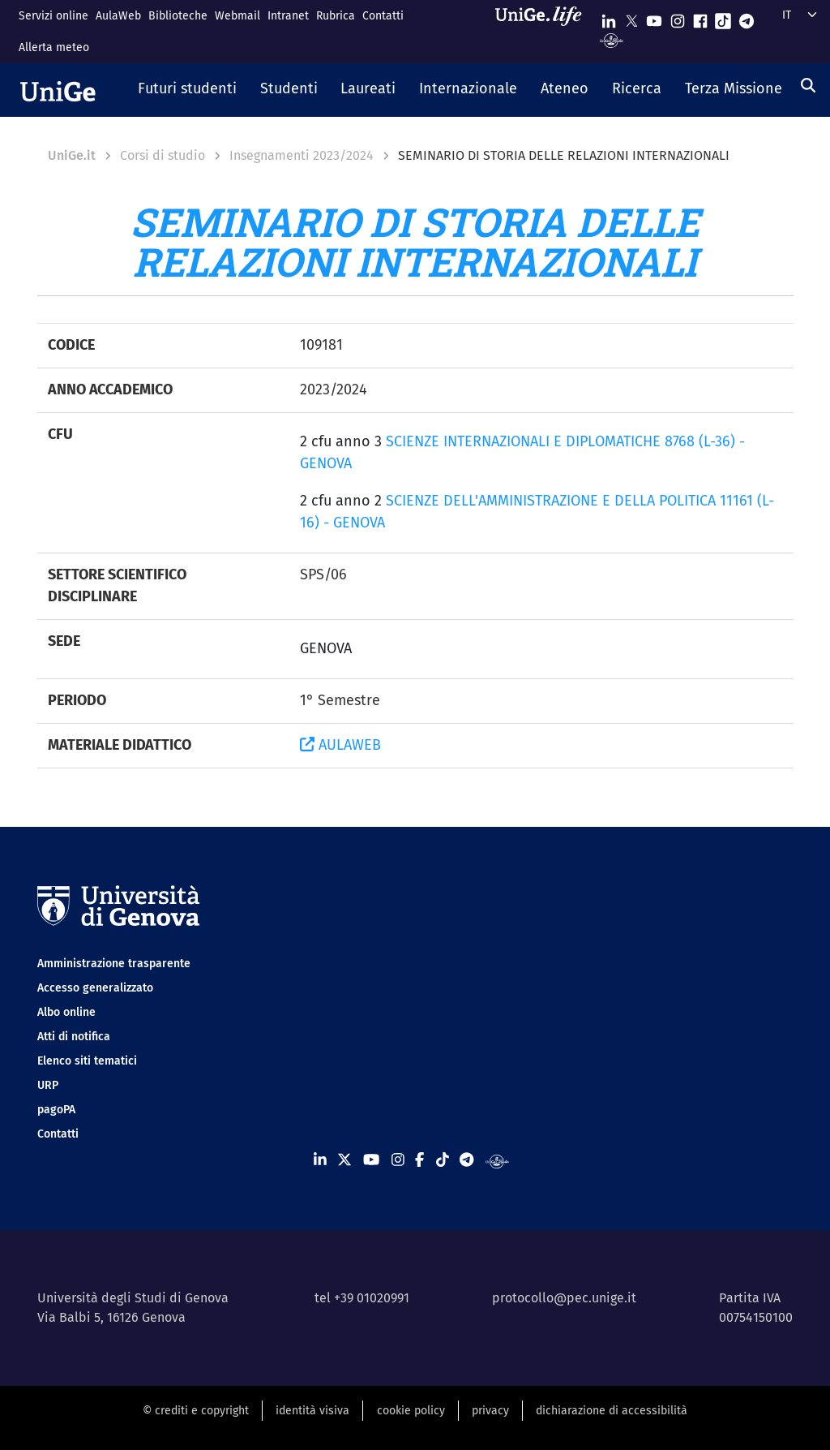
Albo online (66, 1012)
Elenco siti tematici (87, 1061)
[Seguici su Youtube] (654, 17)
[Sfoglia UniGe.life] (544, 31)
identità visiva (312, 1411)
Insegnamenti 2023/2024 (301, 155)
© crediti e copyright (196, 1411)
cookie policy (411, 1411)
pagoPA (56, 1110)
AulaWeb (118, 16)
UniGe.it (72, 155)
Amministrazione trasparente (113, 963)
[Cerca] (808, 85)
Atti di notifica (73, 1036)
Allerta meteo (54, 47)
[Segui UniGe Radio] (611, 39)
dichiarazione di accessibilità (611, 1411)
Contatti (383, 16)
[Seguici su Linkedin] (609, 17)
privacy (490, 1411)
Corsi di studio (162, 155)
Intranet (288, 16)
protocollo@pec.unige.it (564, 1298)
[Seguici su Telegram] (746, 17)
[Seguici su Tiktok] (723, 17)
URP (47, 1085)
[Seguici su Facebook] (700, 17)
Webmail (237, 16)
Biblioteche (178, 16)
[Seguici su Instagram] (678, 17)
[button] (187, 90)
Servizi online (53, 16)
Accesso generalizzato (95, 988)
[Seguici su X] (631, 17)
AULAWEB (340, 745)
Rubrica (335, 16)
